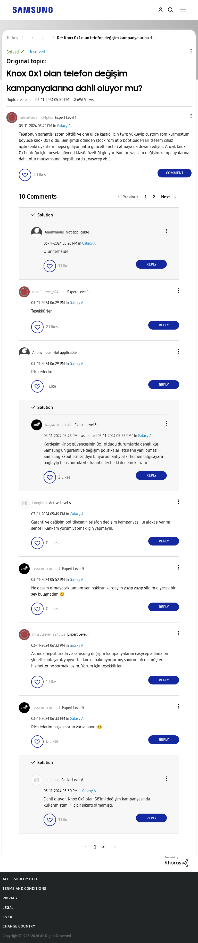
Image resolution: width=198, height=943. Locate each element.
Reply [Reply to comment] (151, 264)
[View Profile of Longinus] (39, 503)
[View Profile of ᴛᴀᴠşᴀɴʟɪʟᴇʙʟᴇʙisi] (58, 425)
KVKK (7, 917)
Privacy (10, 898)
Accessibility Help (20, 879)
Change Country (19, 926)
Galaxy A (64, 126)
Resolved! (37, 51)
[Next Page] (168, 197)
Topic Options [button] (182, 51)
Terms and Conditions (24, 888)
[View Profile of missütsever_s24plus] (36, 117)
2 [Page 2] (154, 196)
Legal (8, 908)
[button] (182, 116)
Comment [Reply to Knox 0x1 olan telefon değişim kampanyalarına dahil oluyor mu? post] (174, 173)
